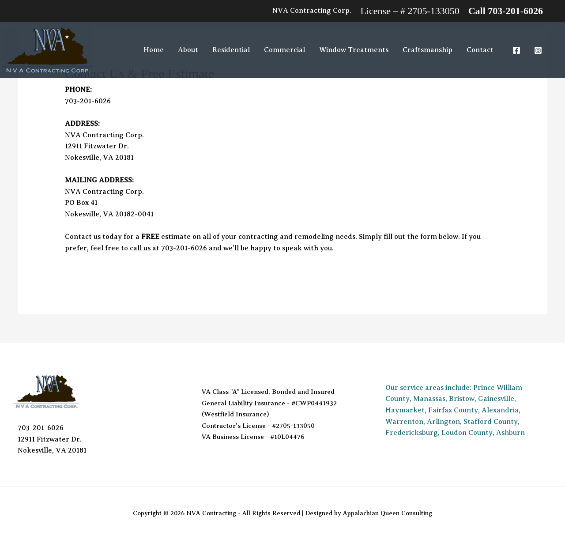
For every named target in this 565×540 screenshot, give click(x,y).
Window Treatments (353, 50)
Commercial (284, 50)
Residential (231, 50)
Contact (480, 50)
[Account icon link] (311, 11)
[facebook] (517, 50)
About (188, 50)
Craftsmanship (427, 50)
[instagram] (539, 50)
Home (153, 50)
